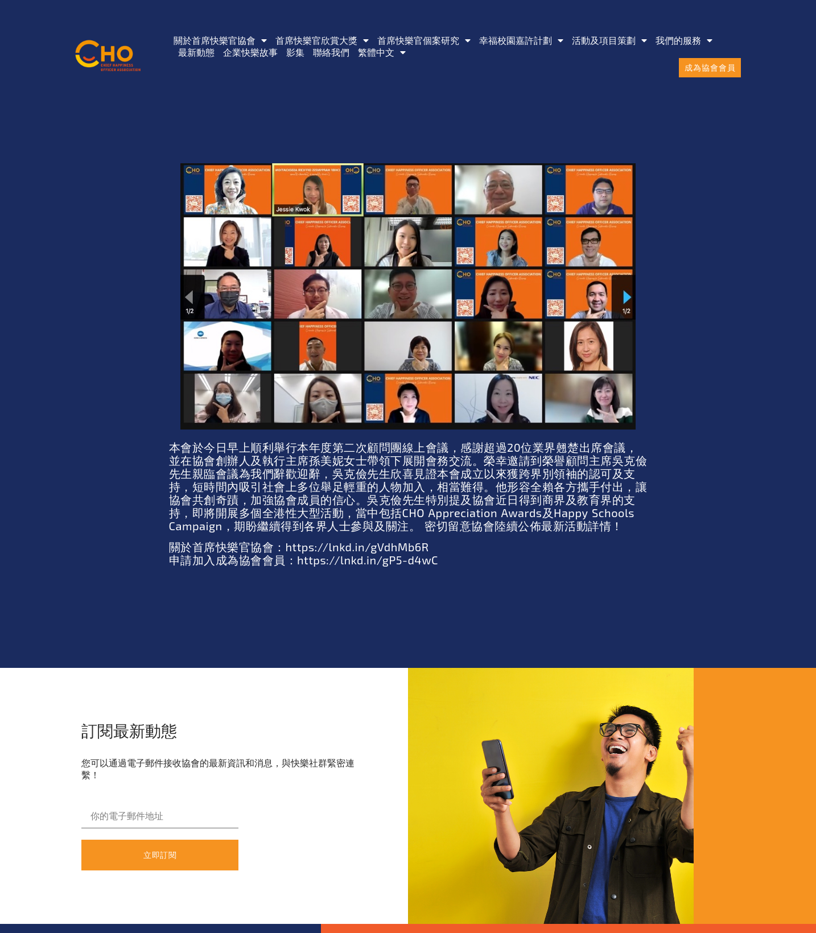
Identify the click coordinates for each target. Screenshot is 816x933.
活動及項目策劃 (609, 40)
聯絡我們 (331, 52)
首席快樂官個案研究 (424, 40)
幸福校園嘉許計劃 (521, 40)
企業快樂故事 (250, 52)
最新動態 (196, 52)
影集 (295, 52)
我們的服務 (684, 40)
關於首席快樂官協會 (220, 40)
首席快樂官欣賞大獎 (322, 40)
